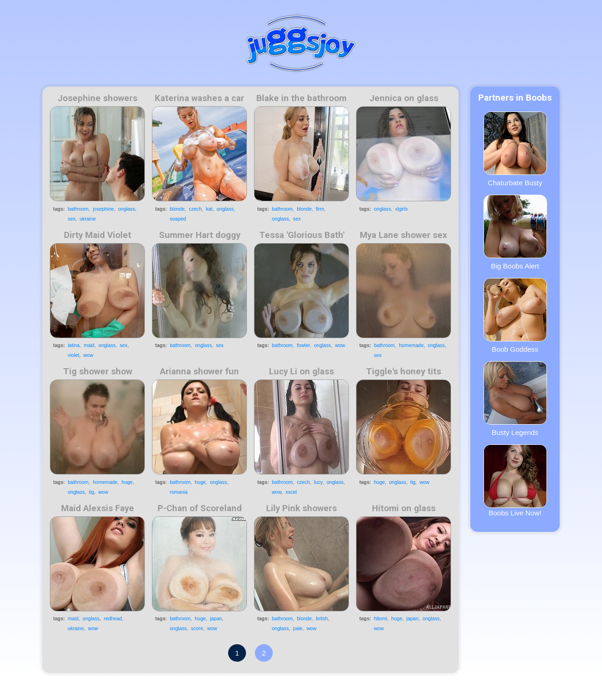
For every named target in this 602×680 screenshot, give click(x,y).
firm (320, 209)
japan (216, 618)
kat (209, 209)
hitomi (380, 618)
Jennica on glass (403, 98)
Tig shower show (97, 371)
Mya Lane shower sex (403, 235)
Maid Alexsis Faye (97, 508)
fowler (303, 345)
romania (179, 492)
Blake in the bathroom (301, 98)
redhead (113, 618)
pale (297, 628)
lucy (318, 482)
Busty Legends (515, 398)
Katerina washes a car (199, 98)
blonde (177, 209)
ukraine (87, 218)
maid (89, 345)
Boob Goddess (515, 315)
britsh (322, 618)
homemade (411, 345)
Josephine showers (97, 98)
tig (91, 492)
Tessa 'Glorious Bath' (301, 235)
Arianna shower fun (199, 371)
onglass (126, 209)
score (197, 628)
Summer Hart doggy (199, 235)
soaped (178, 218)
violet (73, 355)
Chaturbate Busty (515, 149)
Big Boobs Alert (515, 232)
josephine (103, 209)
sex (71, 218)
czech (195, 209)
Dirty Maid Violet (97, 235)
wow (88, 355)
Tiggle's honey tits (403, 371)
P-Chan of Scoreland (200, 508)
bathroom (78, 209)
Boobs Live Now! (515, 480)
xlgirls (401, 209)
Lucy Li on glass (301, 371)
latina (73, 345)
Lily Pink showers (301, 508)
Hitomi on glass (404, 508)
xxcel (291, 492)
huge (127, 482)
